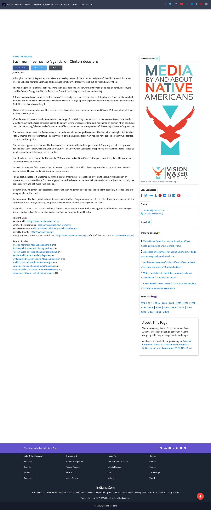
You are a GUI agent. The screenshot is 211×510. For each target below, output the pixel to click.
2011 (192, 303)
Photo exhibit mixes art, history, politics (32, 248)
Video (67, 5)
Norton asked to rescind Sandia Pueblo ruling (35, 252)
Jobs (75, 5)
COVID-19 (84, 5)
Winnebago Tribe (171, 492)
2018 (143, 303)
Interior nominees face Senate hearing (32, 245)
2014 (171, 303)
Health (69, 472)
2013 (178, 303)
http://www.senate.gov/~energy (71, 236)
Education (28, 478)
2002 (151, 311)
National (111, 478)
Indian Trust (113, 456)
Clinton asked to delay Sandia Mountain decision (36, 259)
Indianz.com (111, 506)
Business (28, 461)
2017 (150, 303)
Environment (71, 456)
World (152, 478)
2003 (143, 311)
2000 (166, 311)
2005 (181, 307)
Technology (154, 472)
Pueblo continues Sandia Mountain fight (32, 263)
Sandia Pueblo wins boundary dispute (31, 255)
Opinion (152, 456)
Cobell (27, 472)
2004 (189, 307)
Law (109, 472)
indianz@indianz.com (154, 210)
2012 (185, 303)
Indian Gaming (23, 5)
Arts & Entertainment (33, 456)
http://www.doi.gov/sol (123, 236)
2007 (166, 307)
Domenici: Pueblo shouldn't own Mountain (33, 266)
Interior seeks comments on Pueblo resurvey (35, 270)
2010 (143, 307)
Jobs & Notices (114, 467)
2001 (158, 311)
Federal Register (43, 5)
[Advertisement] (100, 33)
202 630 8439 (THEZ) (153, 214)
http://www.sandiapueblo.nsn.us (43, 221)
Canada (27, 467)
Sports (152, 467)
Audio (58, 5)
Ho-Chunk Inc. (115, 492)
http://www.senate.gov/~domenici (54, 225)
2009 (150, 307)
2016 (157, 303)
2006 (174, 307)
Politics (152, 461)
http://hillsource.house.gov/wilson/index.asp (55, 229)
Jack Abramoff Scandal (118, 461)
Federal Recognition (74, 461)
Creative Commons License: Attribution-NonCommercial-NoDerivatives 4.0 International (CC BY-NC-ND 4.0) (167, 344)
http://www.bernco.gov (42, 232)
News (10, 5)
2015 (164, 303)
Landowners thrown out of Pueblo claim (33, 273)
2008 (158, 307)
